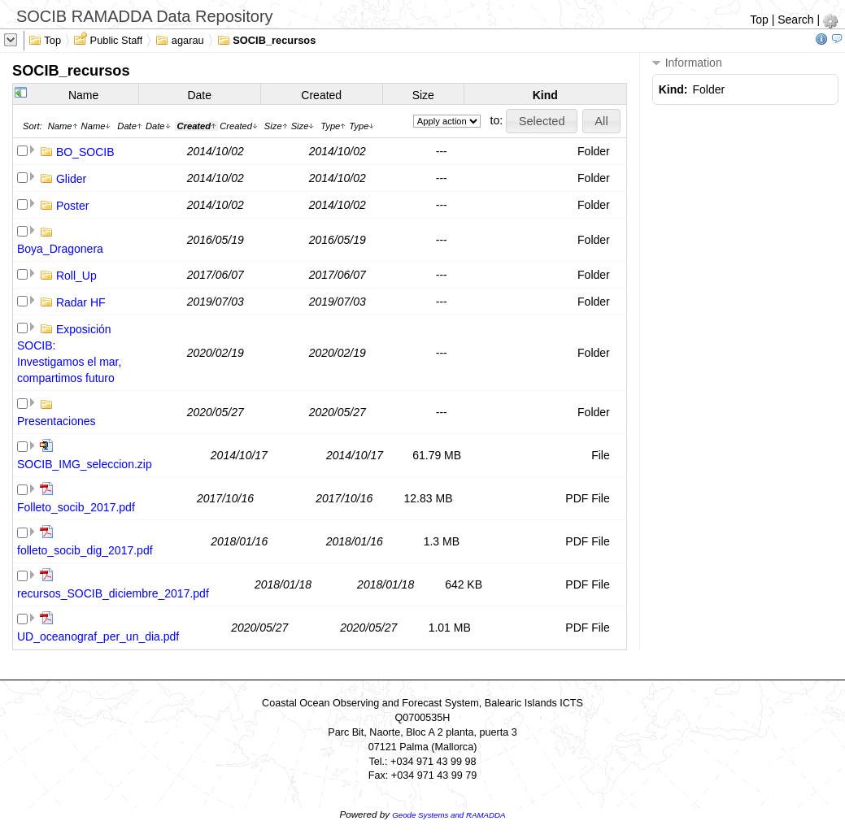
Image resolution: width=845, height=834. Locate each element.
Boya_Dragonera (60, 248)
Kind (545, 95)
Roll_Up (76, 275)
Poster (72, 205)
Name (83, 95)
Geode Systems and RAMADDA (448, 814)
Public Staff (108, 39)
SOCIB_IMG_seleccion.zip (84, 464)
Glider (71, 178)
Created (321, 95)
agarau (179, 39)
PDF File (587, 498)
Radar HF (81, 302)
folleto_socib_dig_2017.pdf (85, 550)
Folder (593, 151)
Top (759, 19)
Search (795, 19)
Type (333, 126)
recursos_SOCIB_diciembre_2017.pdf (113, 593)
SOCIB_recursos (266, 39)
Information (687, 63)
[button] (541, 121)
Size (423, 95)
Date (199, 95)
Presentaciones (56, 421)
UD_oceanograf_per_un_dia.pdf (98, 636)
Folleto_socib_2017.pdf (76, 507)
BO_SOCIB (85, 152)
